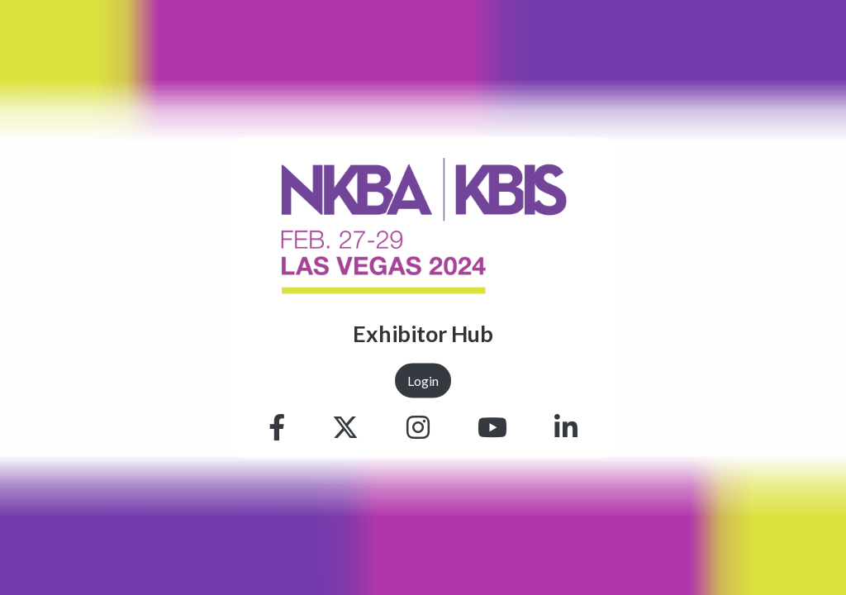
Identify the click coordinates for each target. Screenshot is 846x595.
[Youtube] (492, 427)
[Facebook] (277, 427)
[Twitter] (345, 427)
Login (423, 380)
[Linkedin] (565, 427)
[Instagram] (418, 427)
